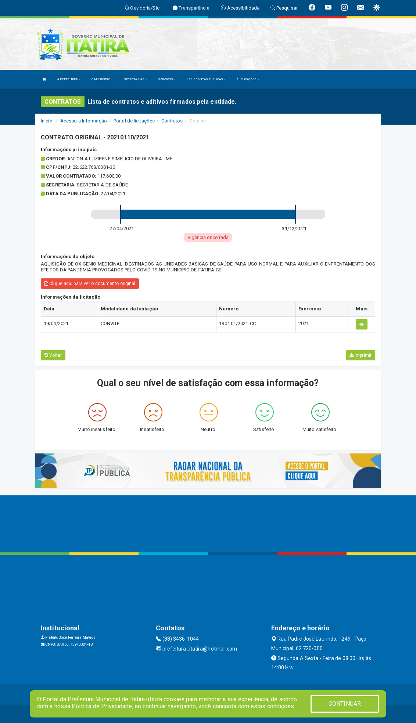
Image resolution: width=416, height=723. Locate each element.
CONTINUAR (345, 703)
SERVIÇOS (167, 79)
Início (47, 121)
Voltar (53, 355)
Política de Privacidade (102, 706)
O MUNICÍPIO (102, 79)
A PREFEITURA (68, 79)
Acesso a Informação (83, 121)
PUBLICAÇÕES (248, 79)
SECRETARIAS (135, 79)
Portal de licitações (134, 121)
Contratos (172, 121)
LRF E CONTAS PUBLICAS (206, 79)
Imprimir (360, 355)
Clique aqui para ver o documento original (89, 283)
